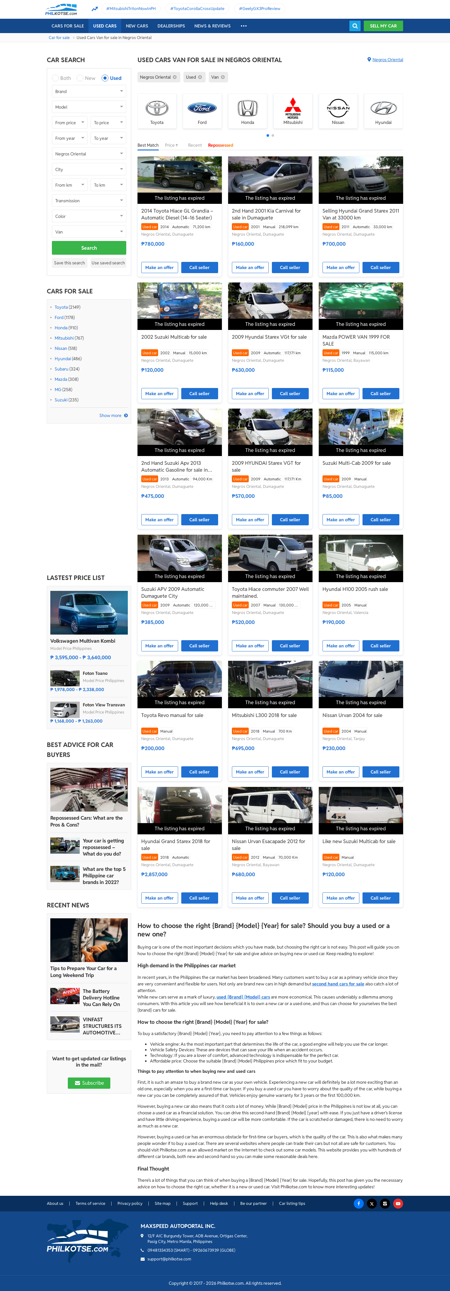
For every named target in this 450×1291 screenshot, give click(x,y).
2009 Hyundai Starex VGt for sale (269, 337)
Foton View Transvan (104, 705)
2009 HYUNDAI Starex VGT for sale (266, 466)
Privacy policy (130, 1203)
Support (190, 1203)
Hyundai (63, 358)
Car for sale (59, 37)
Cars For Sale (68, 26)
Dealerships (171, 26)
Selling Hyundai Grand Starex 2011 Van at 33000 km (360, 214)
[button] (268, 135)
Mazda (61, 379)
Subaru (61, 369)
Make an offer (159, 267)
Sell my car (383, 26)
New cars (137, 26)
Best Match (148, 145)
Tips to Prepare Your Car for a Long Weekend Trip (83, 972)
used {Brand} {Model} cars (243, 997)
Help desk (219, 1203)
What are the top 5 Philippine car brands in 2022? (104, 876)
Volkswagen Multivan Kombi (82, 641)
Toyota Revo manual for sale (172, 715)
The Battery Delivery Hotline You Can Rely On (101, 998)
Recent (195, 145)
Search (89, 248)
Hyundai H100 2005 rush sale (355, 589)
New (90, 78)
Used (116, 78)
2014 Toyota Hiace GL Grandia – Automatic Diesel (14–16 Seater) (177, 214)
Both (65, 78)
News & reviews (212, 26)
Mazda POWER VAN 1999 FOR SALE (356, 340)
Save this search (69, 263)
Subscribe (89, 1083)
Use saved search (108, 263)
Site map (163, 1203)
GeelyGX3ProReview (261, 8)
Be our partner (253, 1203)
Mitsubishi (64, 338)
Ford (59, 317)
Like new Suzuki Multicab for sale (359, 841)
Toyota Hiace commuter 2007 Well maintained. (270, 592)
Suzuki (61, 400)
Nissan (61, 348)
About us (55, 1203)
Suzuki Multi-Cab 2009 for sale (356, 463)
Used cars (105, 26)
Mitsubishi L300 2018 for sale (264, 715)
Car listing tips (292, 1203)
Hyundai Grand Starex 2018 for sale (175, 845)
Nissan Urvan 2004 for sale (352, 715)
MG (58, 389)
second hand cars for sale (338, 984)
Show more (110, 415)
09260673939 (206, 1250)
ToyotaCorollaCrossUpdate (199, 8)
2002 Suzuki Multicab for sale (174, 337)
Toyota (61, 307)
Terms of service (90, 1203)
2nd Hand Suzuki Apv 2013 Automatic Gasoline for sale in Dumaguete (174, 467)
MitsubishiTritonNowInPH (133, 8)
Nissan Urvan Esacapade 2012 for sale (268, 845)
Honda (61, 328)
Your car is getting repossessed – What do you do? (103, 847)
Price (173, 145)
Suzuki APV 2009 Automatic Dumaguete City (172, 592)
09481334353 (160, 1250)
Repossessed (220, 145)
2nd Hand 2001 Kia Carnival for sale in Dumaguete (266, 214)
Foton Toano (95, 673)
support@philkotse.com (169, 1259)
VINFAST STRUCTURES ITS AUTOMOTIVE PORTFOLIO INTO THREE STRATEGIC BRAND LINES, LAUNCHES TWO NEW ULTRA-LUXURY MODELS (104, 1026)
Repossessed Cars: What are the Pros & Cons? (86, 821)
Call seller (199, 267)
